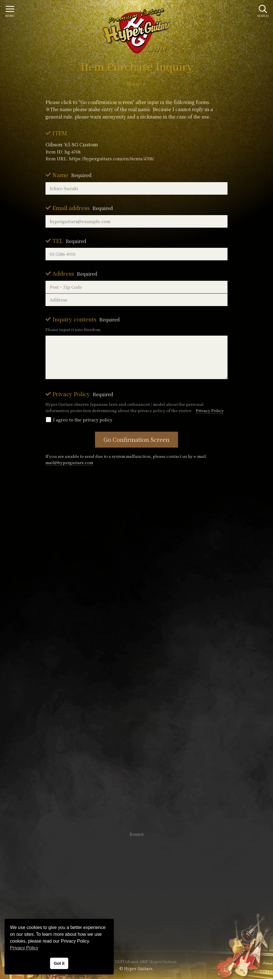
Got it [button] (59, 963)
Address (74, 273)
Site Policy (136, 929)
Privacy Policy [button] (24, 947)
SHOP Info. (136, 664)
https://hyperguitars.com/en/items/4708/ (111, 158)
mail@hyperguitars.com (69, 462)
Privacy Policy (82, 394)
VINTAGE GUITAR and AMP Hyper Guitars (136, 961)
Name (72, 174)
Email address (82, 207)
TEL (69, 240)
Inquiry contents (86, 319)
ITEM (59, 133)
